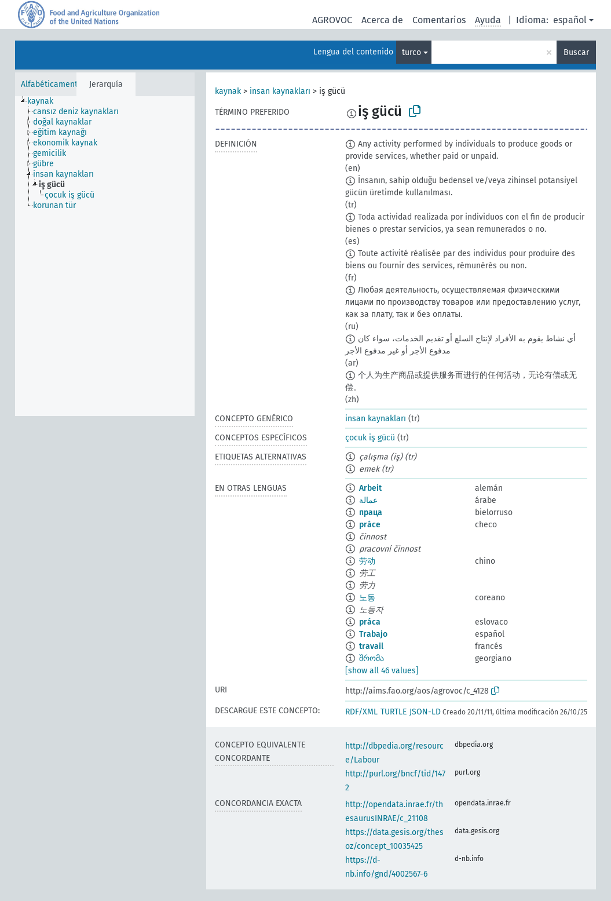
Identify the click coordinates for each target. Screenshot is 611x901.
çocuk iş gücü (370, 438)
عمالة (368, 500)
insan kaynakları (280, 91)
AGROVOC (332, 19)
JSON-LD (425, 712)
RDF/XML (361, 712)
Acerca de (382, 19)
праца (370, 512)
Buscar (576, 52)
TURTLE (393, 712)
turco (411, 52)
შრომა (371, 658)
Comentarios (439, 19)
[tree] (105, 256)
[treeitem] (45, 101)
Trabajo (373, 634)
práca (369, 622)
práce (369, 525)
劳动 (367, 561)
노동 (367, 598)
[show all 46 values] (382, 671)
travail (371, 646)
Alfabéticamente (51, 84)
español (570, 19)
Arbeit (370, 488)
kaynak (228, 91)
